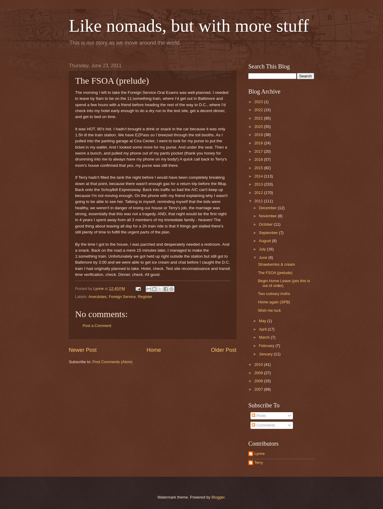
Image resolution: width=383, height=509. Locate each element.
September (269, 232)
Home (154, 350)
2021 (259, 118)
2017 (259, 151)
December (268, 208)
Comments (263, 425)
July (263, 249)
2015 (259, 168)
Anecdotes (97, 296)
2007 (259, 389)
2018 (259, 143)
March (264, 337)
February (267, 345)
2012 (259, 192)
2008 (259, 381)
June (263, 257)
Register (145, 296)
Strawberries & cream (276, 264)
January (266, 354)
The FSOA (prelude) (275, 272)
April (263, 329)
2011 (259, 201)
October (266, 224)
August (265, 241)
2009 (259, 373)
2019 (259, 134)
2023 (259, 102)
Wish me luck (269, 310)
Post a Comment (97, 325)
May (263, 321)
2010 (259, 364)
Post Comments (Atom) (112, 362)
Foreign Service (122, 296)
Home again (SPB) (274, 302)
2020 (259, 126)
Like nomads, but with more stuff (189, 26)
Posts (259, 415)
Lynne (259, 453)
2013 (259, 184)
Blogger (218, 497)
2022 (259, 110)
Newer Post (83, 350)
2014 (259, 176)
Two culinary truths (274, 293)
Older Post (223, 350)
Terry (258, 462)
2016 (259, 159)
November (268, 216)
